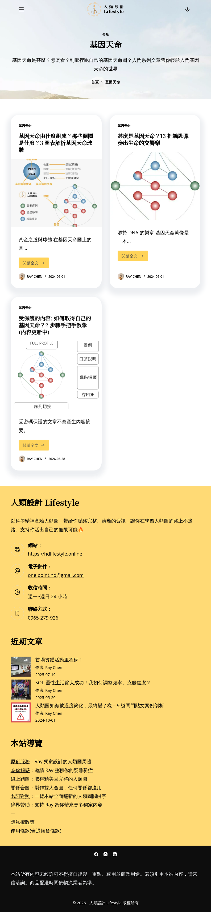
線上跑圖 (20, 779)
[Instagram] (105, 854)
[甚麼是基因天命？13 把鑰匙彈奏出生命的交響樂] (155, 186)
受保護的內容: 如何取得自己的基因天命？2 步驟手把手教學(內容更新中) (55, 332)
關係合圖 (20, 787)
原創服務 (20, 761)
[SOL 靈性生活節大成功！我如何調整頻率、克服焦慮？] (21, 690)
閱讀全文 (34, 262)
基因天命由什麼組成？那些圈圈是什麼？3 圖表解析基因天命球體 (56, 143)
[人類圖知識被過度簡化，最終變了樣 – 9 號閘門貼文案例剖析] (21, 712)
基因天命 (25, 125)
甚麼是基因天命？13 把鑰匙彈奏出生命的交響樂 (153, 139)
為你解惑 (20, 770)
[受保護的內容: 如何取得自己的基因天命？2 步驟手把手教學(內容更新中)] (56, 382)
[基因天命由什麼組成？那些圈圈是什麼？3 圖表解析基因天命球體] (56, 193)
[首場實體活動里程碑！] (21, 667)
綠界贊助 (20, 804)
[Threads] (115, 854)
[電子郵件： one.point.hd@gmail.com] (17, 570)
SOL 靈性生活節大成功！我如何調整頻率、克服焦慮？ (93, 682)
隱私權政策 (23, 822)
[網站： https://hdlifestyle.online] (17, 549)
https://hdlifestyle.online (55, 554)
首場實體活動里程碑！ (59, 659)
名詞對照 (20, 796)
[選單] (21, 9)
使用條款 (20, 830)
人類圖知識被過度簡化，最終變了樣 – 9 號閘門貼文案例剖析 (99, 705)
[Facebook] (96, 854)
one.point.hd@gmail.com (56, 575)
